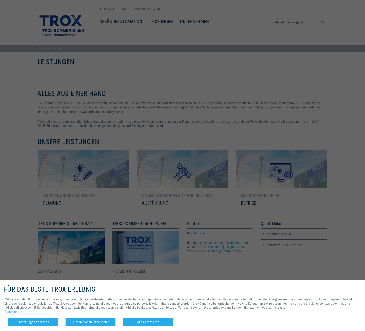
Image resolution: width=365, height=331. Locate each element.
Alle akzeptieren (148, 322)
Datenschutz (13, 312)
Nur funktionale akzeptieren (90, 322)
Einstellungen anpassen (32, 322)
